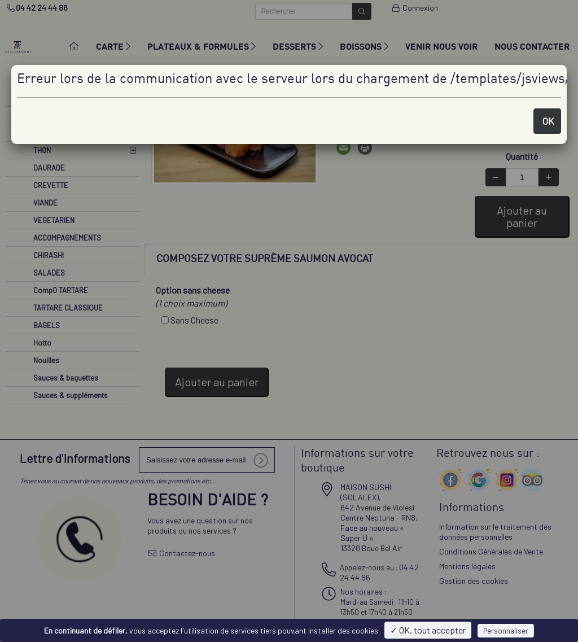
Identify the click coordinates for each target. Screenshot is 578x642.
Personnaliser (505, 630)
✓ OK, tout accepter (428, 629)
